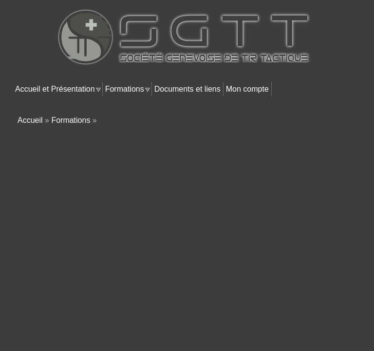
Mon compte (247, 89)
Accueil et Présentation (55, 89)
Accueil (30, 120)
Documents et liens (187, 89)
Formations (124, 89)
